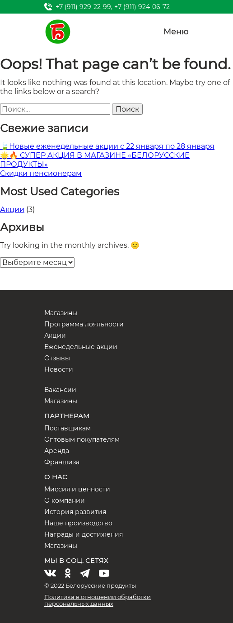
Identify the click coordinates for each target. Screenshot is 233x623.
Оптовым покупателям (82, 439)
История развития (75, 512)
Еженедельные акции (80, 347)
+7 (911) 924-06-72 (142, 7)
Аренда (56, 451)
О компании (64, 500)
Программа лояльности (84, 324)
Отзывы (57, 358)
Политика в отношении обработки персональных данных (97, 600)
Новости (58, 369)
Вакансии (60, 390)
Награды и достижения (83, 534)
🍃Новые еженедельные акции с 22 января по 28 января (107, 146)
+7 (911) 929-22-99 (83, 7)
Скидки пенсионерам (41, 173)
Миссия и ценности (77, 489)
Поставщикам (67, 428)
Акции (12, 209)
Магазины (60, 313)
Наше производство (78, 523)
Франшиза (61, 462)
